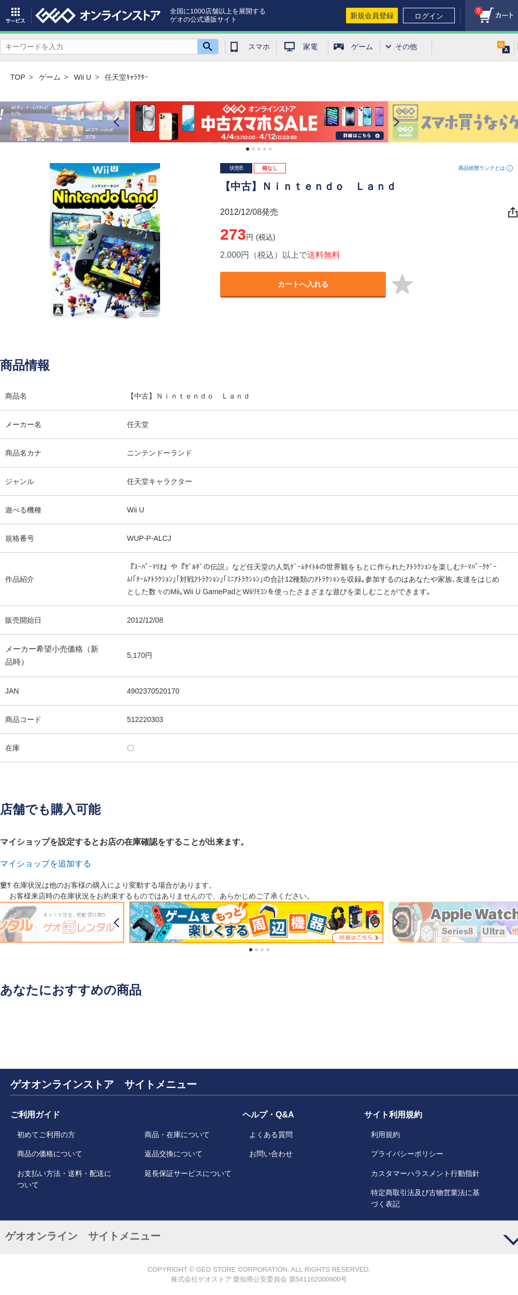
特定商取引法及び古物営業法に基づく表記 (425, 1198)
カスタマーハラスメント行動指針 (425, 1173)
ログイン (428, 16)
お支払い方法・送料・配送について (64, 1179)
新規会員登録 (372, 15)
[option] (259, 122)
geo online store (98, 15)
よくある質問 (271, 1134)
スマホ (259, 46)
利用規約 (385, 1134)
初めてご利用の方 (46, 1134)
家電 (310, 46)
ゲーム (362, 46)
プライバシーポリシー (407, 1154)
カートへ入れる (303, 284)
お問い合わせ (271, 1154)
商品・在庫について (177, 1134)
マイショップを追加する (45, 863)
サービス (15, 15)
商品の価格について (49, 1154)
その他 (406, 46)
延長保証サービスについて (188, 1173)
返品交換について (174, 1154)
